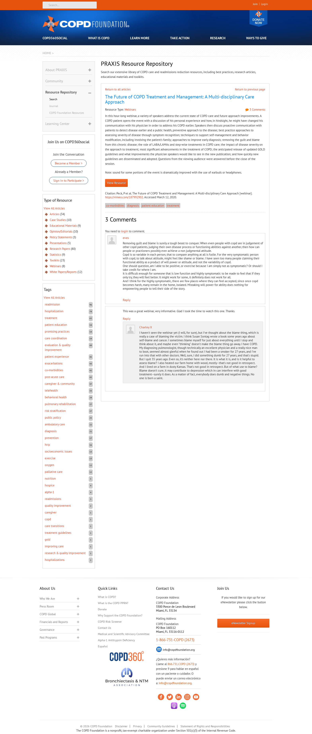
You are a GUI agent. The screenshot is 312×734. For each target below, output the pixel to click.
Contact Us (104, 628)
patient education (153, 205)
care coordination (56, 338)
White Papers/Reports (63, 272)
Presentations (58, 243)
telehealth (51, 390)
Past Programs (48, 637)
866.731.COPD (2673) (181, 664)
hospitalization (54, 311)
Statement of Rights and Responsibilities (205, 726)
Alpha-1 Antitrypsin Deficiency (116, 640)
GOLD (47, 539)
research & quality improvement (65, 553)
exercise (50, 458)
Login (264, 4)
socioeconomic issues (58, 451)
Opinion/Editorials (61, 231)
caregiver (51, 512)
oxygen (49, 465)
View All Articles (54, 208)
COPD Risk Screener (110, 621)
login (124, 231)
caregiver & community (60, 384)
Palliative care (53, 472)
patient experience (57, 356)
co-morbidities (115, 205)
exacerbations (53, 363)
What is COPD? (107, 597)
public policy (53, 417)
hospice (50, 485)
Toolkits (54, 260)
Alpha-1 (49, 492)
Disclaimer (121, 726)
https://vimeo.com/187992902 (124, 197)
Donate (258, 18)
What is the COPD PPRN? (113, 603)
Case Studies (58, 220)
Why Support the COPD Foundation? (120, 615)
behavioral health (56, 397)
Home (47, 53)
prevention (51, 438)
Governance (47, 630)
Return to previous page (250, 89)
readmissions (53, 499)
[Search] (70, 5)
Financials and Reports (54, 622)
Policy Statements (61, 237)
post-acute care (54, 377)
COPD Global (48, 614)
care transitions (54, 526)
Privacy (137, 726)
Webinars (130, 109)
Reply (126, 300)
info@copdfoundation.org (175, 683)
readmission (52, 304)
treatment (173, 205)
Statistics (55, 254)
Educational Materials (63, 226)
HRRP (47, 444)
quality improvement (58, 505)
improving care (54, 546)
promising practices (57, 331)
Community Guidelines (161, 726)
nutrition (50, 478)
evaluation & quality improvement (57, 347)
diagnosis (133, 205)
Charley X (145, 327)
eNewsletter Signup (243, 623)
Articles (54, 214)
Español (103, 646)
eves (126, 238)
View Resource (116, 183)
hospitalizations (54, 560)
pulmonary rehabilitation (60, 404)
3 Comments (255, 109)
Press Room (47, 606)
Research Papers (60, 249)
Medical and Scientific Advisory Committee (123, 634)
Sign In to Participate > (68, 181)
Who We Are (47, 599)
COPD (48, 519)
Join (255, 4)
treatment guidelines (58, 533)
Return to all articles (118, 89)
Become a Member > (68, 163)
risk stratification (55, 411)
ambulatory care (55, 424)
